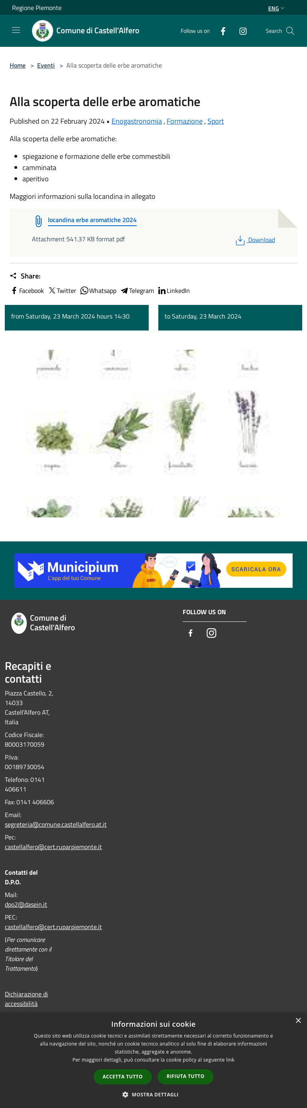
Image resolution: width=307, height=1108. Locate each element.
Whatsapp (98, 290)
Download (254, 239)
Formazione (185, 121)
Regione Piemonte (37, 7)
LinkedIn (173, 290)
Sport (215, 121)
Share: (25, 276)
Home (18, 65)
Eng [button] (277, 8)
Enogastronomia (137, 121)
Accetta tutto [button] (123, 1076)
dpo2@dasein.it (26, 904)
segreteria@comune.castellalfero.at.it (56, 824)
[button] (153, 1094)
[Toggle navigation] (16, 30)
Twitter (61, 290)
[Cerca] (290, 31)
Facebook (27, 290)
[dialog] (153, 1060)
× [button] (298, 1021)
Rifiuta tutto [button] (186, 1076)
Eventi (46, 65)
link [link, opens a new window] (230, 1059)
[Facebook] (220, 30)
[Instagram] (240, 30)
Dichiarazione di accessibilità (26, 998)
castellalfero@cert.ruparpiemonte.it (53, 847)
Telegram (137, 290)
